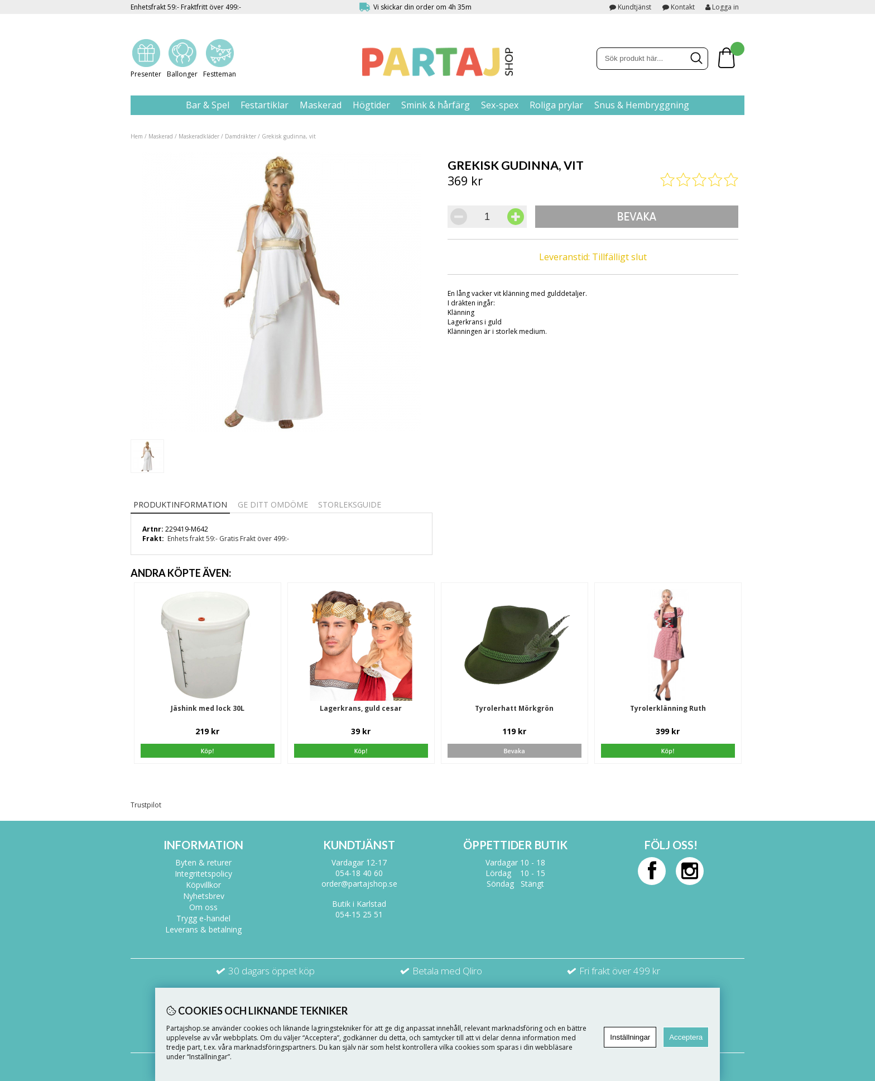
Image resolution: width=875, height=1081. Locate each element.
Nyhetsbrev (203, 896)
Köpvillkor (203, 884)
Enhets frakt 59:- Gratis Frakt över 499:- (228, 538)
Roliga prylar (556, 105)
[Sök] (652, 58)
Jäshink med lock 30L (207, 708)
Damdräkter (240, 136)
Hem (137, 136)
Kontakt (683, 7)
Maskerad (321, 105)
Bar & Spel (207, 105)
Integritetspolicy (203, 873)
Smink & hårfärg (435, 105)
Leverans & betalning (203, 929)
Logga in (722, 7)
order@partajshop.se (359, 883)
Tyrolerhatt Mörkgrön (514, 708)
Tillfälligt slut (619, 257)
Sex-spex (499, 105)
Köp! (668, 751)
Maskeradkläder (199, 136)
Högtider (371, 105)
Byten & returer (203, 862)
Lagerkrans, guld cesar (361, 708)
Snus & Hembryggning (641, 105)
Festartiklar (265, 105)
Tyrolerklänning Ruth (668, 708)
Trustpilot (146, 805)
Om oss (203, 907)
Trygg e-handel (203, 918)
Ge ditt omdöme (273, 504)
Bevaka (637, 216)
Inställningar (630, 1037)
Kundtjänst (634, 7)
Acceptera (686, 1037)
